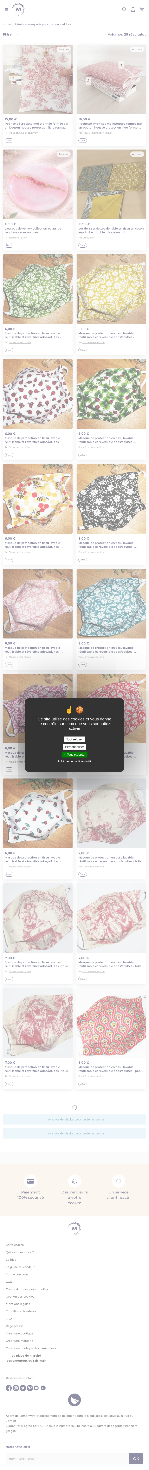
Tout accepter (74, 754)
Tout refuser (74, 739)
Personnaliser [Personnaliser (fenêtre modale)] (74, 747)
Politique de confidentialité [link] (74, 761)
